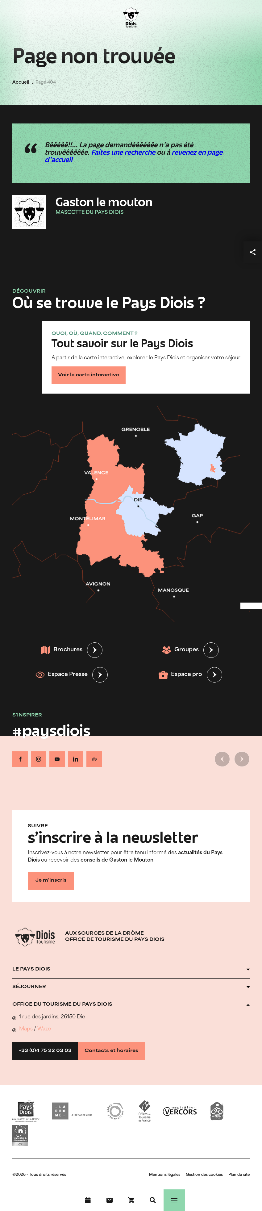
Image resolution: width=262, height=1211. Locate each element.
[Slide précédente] (222, 759)
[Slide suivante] (242, 759)
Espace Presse (61, 674)
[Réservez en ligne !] (131, 1200)
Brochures (61, 650)
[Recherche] (153, 1200)
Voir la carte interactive (88, 375)
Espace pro (180, 674)
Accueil (20, 82)
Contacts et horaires (111, 1051)
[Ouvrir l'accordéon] (131, 969)
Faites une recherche (123, 153)
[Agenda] (88, 1200)
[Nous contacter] (109, 1200)
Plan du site (239, 1175)
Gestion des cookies (204, 1175)
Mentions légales (164, 1175)
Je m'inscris (51, 880)
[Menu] (174, 1200)
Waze (44, 1029)
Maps (26, 1029)
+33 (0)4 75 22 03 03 (45, 1051)
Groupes (180, 650)
